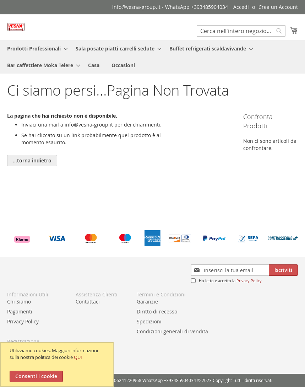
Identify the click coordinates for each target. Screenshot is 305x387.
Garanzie (147, 301)
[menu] (152, 57)
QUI (78, 357)
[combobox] (241, 31)
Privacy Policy (249, 280)
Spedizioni (149, 321)
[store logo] (16, 26)
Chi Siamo (19, 301)
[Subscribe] (283, 270)
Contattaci (88, 301)
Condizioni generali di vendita (172, 331)
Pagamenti (19, 311)
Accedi (241, 7)
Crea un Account (278, 7)
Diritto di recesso (157, 311)
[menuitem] (35, 48)
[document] (58, 364)
